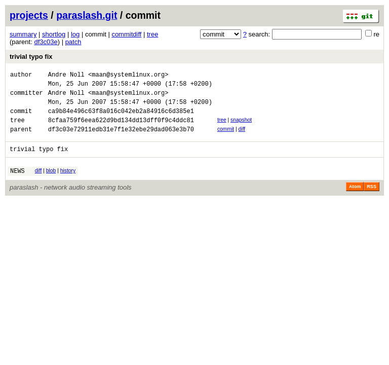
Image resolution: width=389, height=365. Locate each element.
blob (51, 183)
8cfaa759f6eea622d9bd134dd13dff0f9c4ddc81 (121, 129)
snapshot (241, 127)
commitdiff (126, 34)
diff (242, 138)
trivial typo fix (31, 56)
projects (29, 15)
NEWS (17, 184)
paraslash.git (86, 15)
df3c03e (45, 42)
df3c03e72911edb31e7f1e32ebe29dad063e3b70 (121, 139)
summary (23, 34)
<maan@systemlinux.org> (128, 75)
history (67, 183)
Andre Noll (66, 75)
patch (73, 42)
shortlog (53, 34)
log (75, 34)
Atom (355, 200)
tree (152, 34)
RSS (371, 200)
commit (225, 138)
